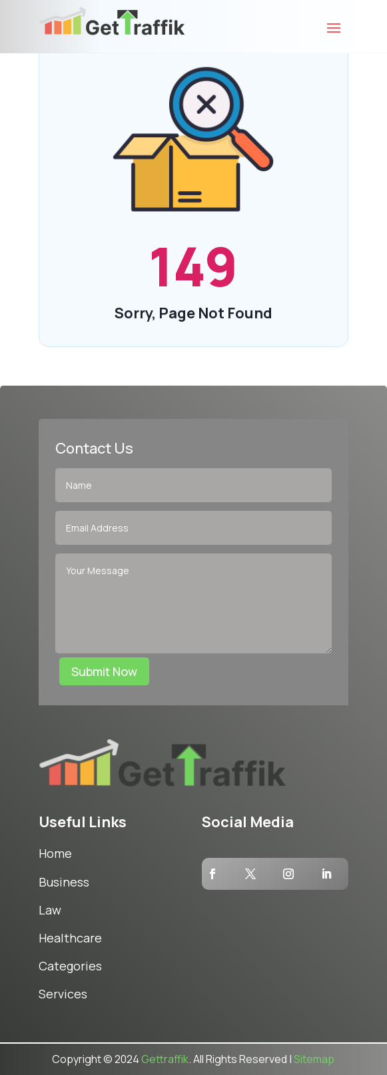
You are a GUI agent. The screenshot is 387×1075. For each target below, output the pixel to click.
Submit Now (104, 671)
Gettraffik (165, 1059)
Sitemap (314, 1059)
